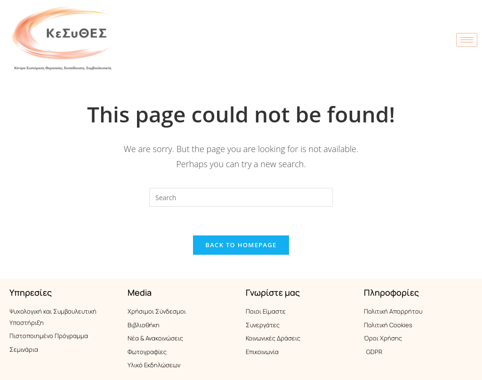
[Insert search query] (241, 197)
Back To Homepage (240, 245)
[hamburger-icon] (466, 40)
